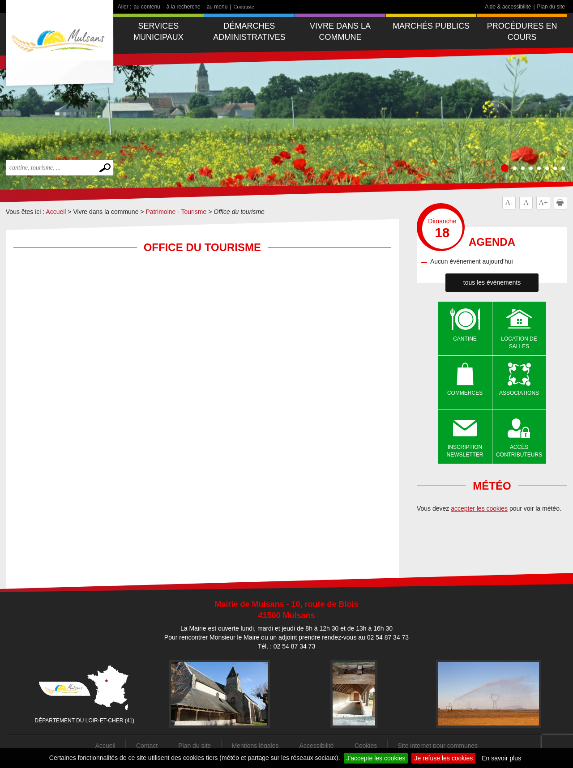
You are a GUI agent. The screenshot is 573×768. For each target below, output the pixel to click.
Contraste (243, 7)
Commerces (465, 393)
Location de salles (519, 343)
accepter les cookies (479, 508)
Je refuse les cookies (443, 758)
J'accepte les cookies (376, 758)
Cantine (465, 339)
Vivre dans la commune (340, 31)
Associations (519, 393)
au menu (217, 7)
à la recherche (184, 7)
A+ (543, 202)
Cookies (366, 745)
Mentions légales (254, 745)
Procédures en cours (522, 31)
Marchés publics (431, 25)
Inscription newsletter (465, 451)
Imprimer (561, 202)
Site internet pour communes (438, 745)
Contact (147, 745)
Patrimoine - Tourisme (175, 211)
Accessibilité (316, 745)
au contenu (146, 7)
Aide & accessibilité (508, 7)
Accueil (56, 211)
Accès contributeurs (519, 451)
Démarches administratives (249, 31)
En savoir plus (501, 758)
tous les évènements (492, 282)
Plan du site (551, 7)
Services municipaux (158, 31)
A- (509, 202)
